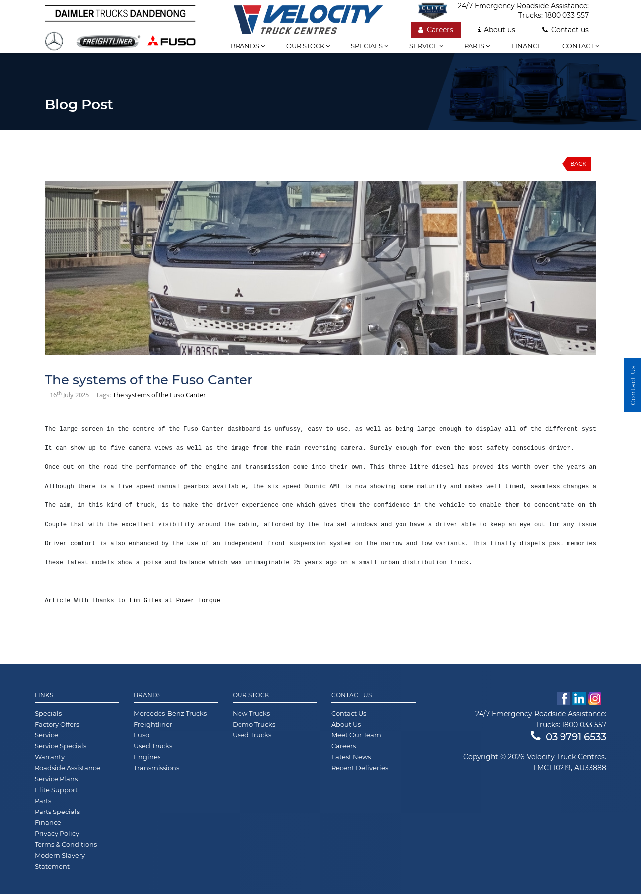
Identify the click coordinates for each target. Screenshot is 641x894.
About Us (346, 724)
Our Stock (251, 695)
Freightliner (153, 724)
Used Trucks (153, 746)
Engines (147, 757)
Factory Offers (57, 724)
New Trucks (251, 713)
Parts (477, 46)
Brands (248, 46)
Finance (526, 46)
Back (578, 163)
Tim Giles (145, 600)
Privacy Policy (57, 833)
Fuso (141, 735)
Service (426, 46)
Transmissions (156, 768)
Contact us (565, 29)
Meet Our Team (356, 735)
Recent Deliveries (359, 768)
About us (496, 29)
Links (44, 695)
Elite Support (56, 790)
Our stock (308, 46)
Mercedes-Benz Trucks (170, 713)
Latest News (351, 757)
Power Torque (198, 600)
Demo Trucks (254, 724)
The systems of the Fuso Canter (159, 394)
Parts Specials (57, 811)
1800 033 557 (567, 15)
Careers (435, 29)
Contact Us (351, 695)
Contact (580, 46)
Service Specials (60, 746)
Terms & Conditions (66, 844)
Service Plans (56, 779)
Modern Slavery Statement (60, 860)
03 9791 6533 (568, 737)
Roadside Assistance (67, 768)
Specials (369, 46)
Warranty (50, 757)
